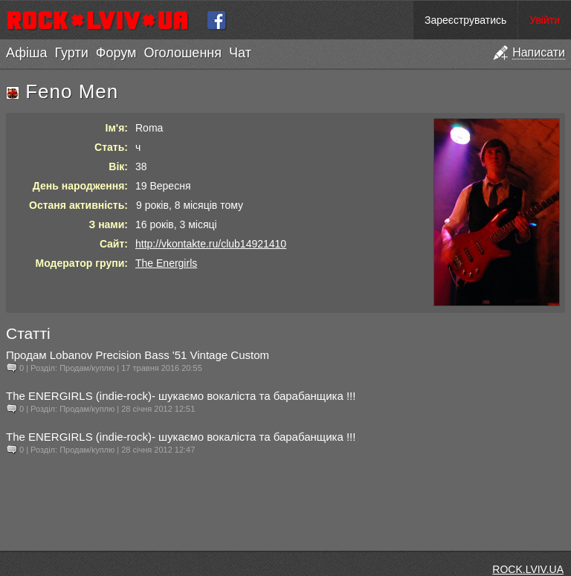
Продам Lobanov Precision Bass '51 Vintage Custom (137, 355)
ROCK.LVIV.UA (528, 569)
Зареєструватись (465, 20)
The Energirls (166, 263)
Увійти (544, 20)
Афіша (26, 52)
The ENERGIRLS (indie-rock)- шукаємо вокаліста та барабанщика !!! (180, 395)
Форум (116, 52)
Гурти (71, 52)
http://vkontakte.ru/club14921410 (210, 244)
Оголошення (182, 52)
